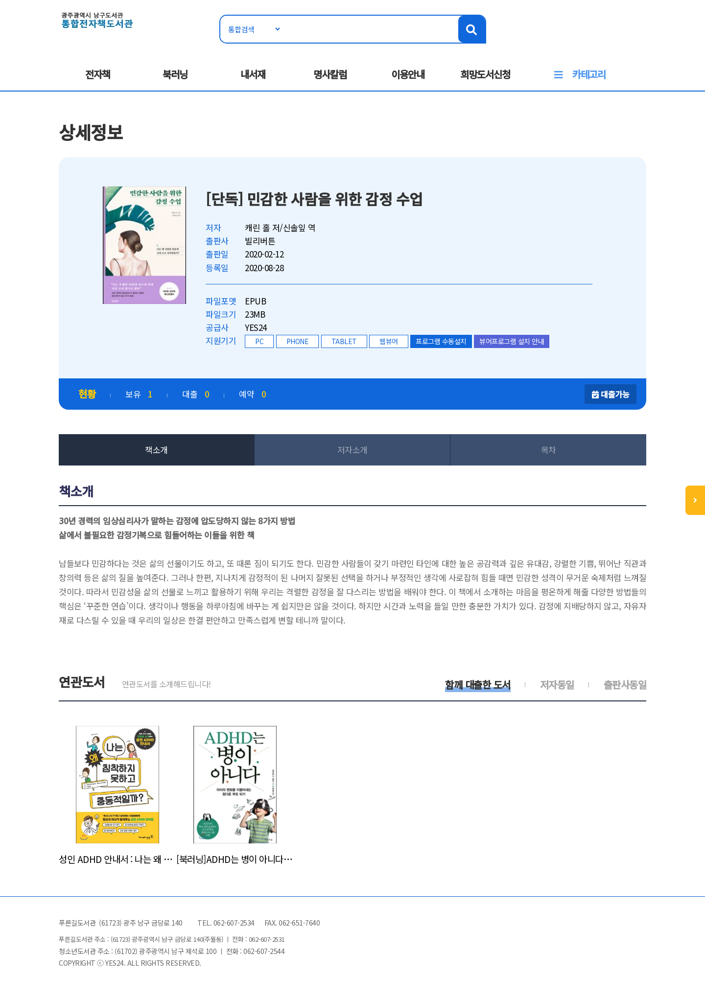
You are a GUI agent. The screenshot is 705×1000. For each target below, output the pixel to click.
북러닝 (175, 74)
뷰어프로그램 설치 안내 (511, 341)
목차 (548, 449)
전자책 (97, 74)
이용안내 (407, 74)
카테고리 (589, 74)
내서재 (252, 74)
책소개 (156, 449)
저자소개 (352, 449)
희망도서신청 (485, 74)
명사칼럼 (330, 74)
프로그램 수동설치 (441, 341)
